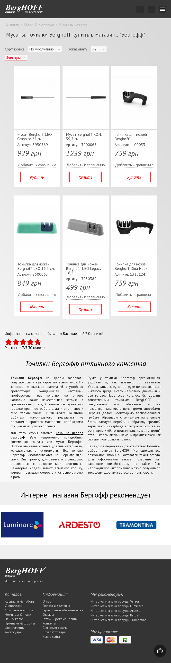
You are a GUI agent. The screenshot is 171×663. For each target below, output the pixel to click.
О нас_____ (50, 601)
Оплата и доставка (56, 606)
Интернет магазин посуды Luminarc (116, 606)
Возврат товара (54, 632)
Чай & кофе (14, 619)
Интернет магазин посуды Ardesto (116, 610)
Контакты (49, 623)
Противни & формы (20, 623)
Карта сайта (51, 636)
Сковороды (13, 606)
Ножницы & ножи (18, 614)
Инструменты (14, 627)
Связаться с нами (55, 627)
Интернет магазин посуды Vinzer (114, 601)
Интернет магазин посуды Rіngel (114, 615)
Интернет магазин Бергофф (24, 581)
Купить (37, 177)
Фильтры (13, 57)
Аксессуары (13, 632)
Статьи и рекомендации (60, 619)
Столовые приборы (19, 610)
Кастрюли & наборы (20, 601)
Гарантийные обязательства (63, 610)
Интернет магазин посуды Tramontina (118, 620)
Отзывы (48, 614)
